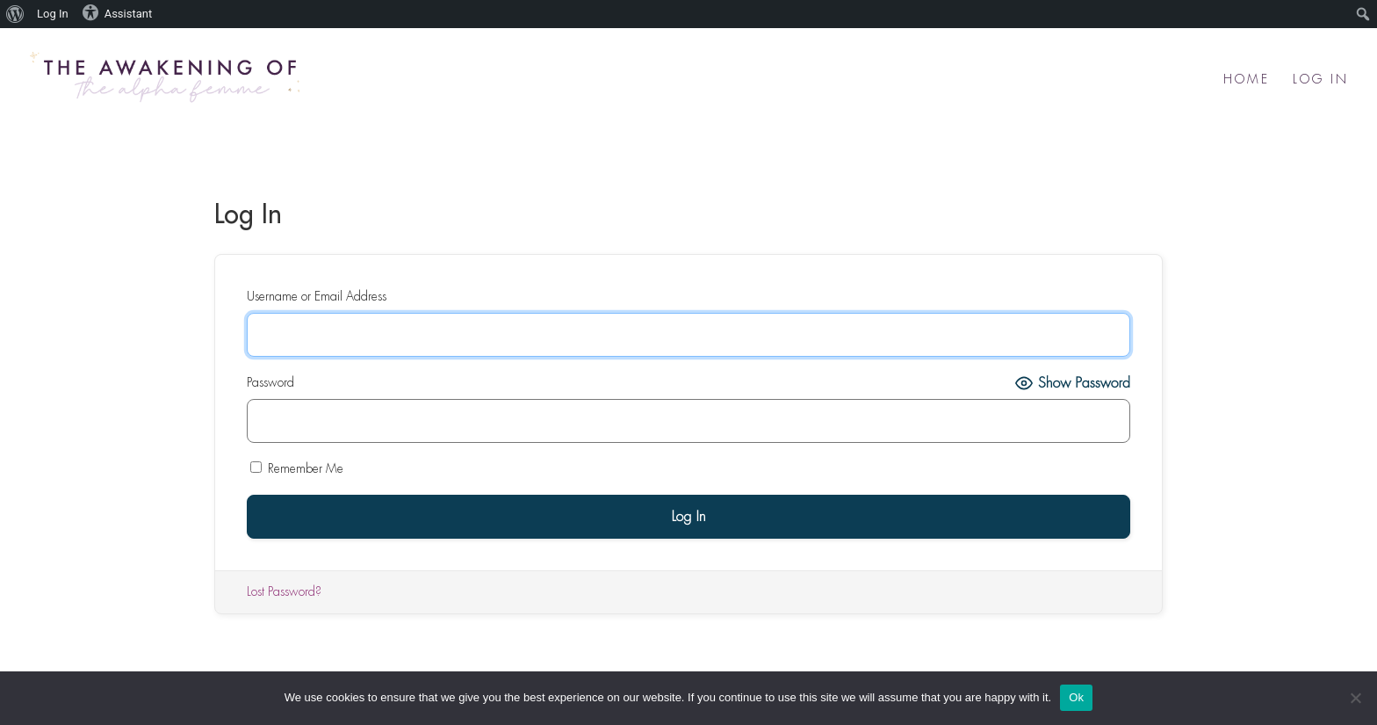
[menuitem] (15, 14)
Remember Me (296, 468)
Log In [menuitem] (52, 13)
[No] (1355, 698)
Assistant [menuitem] (117, 12)
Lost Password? (284, 591)
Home (1246, 79)
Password (270, 382)
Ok (1076, 697)
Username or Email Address (316, 296)
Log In (1321, 79)
